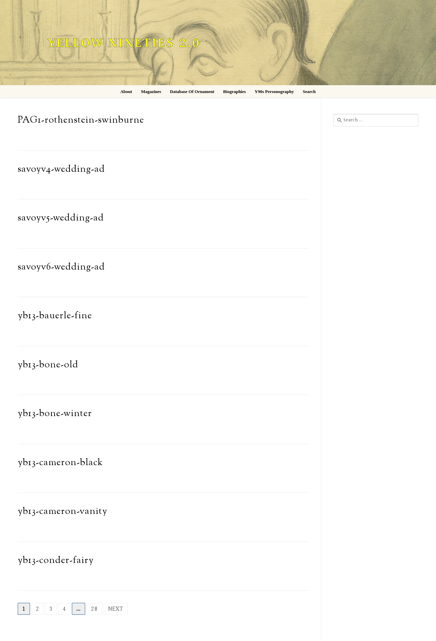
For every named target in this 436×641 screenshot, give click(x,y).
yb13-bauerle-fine (55, 316)
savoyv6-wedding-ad (61, 267)
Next (115, 608)
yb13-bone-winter (55, 414)
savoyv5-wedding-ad (61, 218)
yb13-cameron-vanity (62, 511)
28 (94, 608)
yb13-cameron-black (60, 463)
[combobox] (375, 120)
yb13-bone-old (48, 365)
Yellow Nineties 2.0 (123, 43)
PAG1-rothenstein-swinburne (81, 120)
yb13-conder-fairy (56, 560)
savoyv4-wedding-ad (61, 169)
